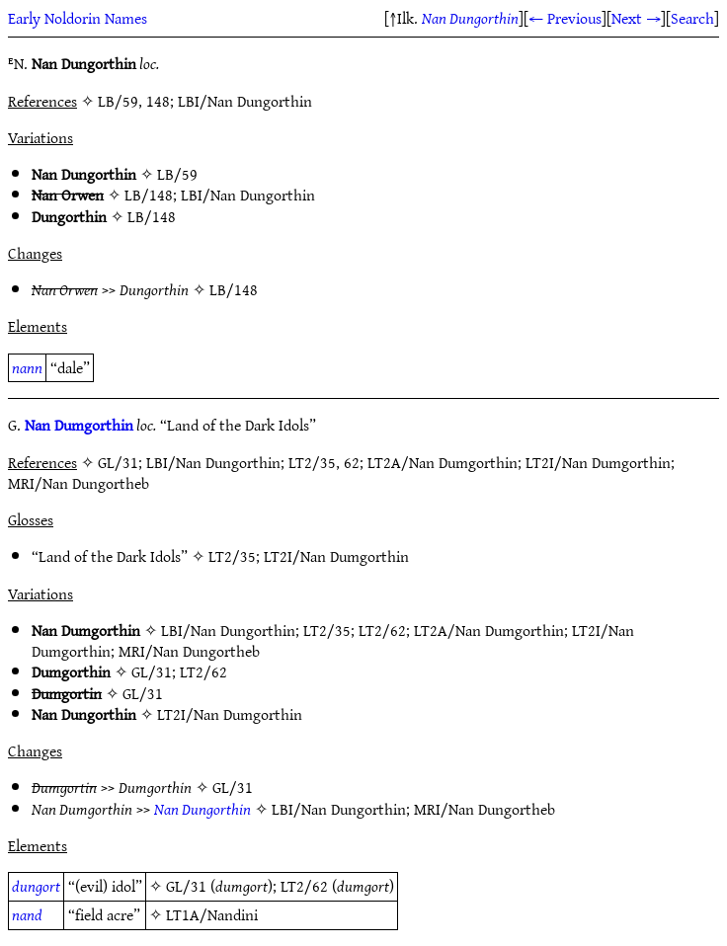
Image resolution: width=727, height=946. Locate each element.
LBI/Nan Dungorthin (248, 194)
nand (27, 914)
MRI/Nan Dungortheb (189, 651)
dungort (36, 886)
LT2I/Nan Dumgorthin (336, 556)
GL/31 (151, 671)
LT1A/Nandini (212, 914)
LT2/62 (382, 630)
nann (27, 367)
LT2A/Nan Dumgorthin (489, 630)
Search (692, 18)
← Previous (565, 18)
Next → (636, 18)
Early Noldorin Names (77, 18)
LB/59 (177, 174)
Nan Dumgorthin (79, 424)
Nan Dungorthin (470, 18)
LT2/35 (232, 556)
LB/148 (148, 194)
